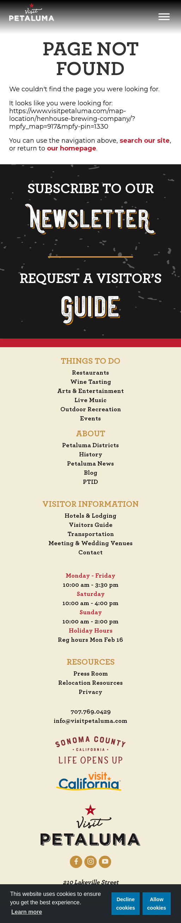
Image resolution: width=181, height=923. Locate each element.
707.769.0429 (91, 712)
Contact (90, 552)
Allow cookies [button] (156, 904)
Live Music (90, 400)
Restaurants (90, 373)
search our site (145, 140)
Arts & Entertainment (90, 391)
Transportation (90, 534)
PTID (90, 482)
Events (90, 419)
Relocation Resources (90, 683)
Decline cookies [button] (125, 904)
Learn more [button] (26, 912)
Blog (90, 473)
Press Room (90, 674)
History (90, 454)
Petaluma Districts (90, 445)
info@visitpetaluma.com (90, 721)
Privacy (90, 692)
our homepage (71, 148)
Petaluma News (90, 464)
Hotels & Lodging (90, 516)
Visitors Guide (91, 525)
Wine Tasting (90, 382)
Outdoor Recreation (90, 409)
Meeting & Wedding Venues (90, 543)
